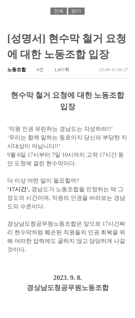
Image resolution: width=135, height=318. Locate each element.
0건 (37, 69)
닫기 (76, 11)
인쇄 (58, 11)
